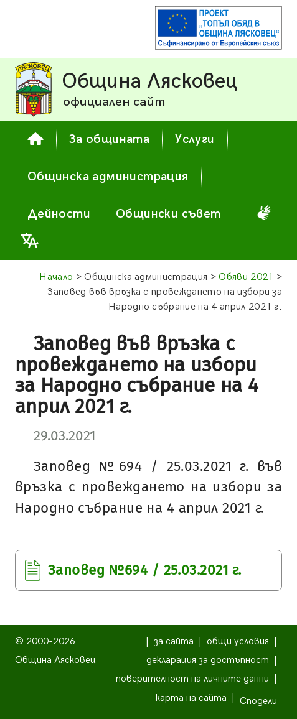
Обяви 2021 (246, 277)
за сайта (174, 641)
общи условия (238, 641)
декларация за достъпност (207, 660)
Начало (56, 277)
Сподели (258, 701)
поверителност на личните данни (192, 679)
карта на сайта (191, 698)
